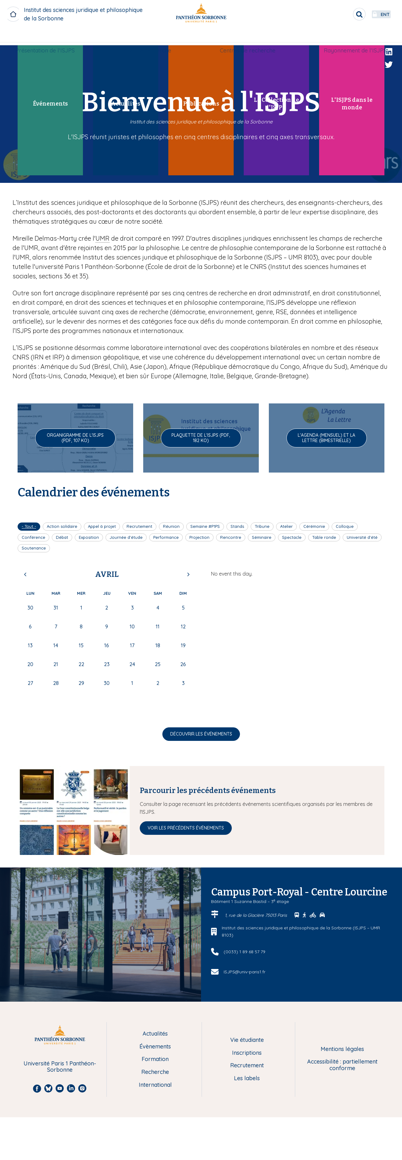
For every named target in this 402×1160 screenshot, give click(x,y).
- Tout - (29, 526)
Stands (237, 526)
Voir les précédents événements (186, 828)
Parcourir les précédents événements (208, 790)
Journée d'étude (126, 537)
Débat (62, 537)
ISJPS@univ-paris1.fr (244, 972)
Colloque (345, 526)
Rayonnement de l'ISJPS (350, 36)
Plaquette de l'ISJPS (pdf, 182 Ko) (200, 437)
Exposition (89, 537)
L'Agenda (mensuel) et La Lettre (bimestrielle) (326, 437)
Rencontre (230, 537)
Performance (166, 537)
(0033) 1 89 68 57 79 (244, 952)
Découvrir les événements (201, 734)
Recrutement (139, 526)
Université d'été (362, 537)
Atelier (286, 526)
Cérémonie (314, 526)
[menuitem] (50, 36)
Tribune (262, 526)
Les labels (247, 1078)
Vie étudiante (247, 1040)
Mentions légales (342, 1049)
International (155, 1085)
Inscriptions (247, 1053)
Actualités (155, 1034)
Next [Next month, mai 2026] (188, 574)
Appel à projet (102, 526)
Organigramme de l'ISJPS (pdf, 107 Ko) (75, 437)
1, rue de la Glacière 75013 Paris (256, 915)
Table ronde (324, 537)
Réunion (171, 526)
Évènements (155, 1046)
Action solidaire (62, 526)
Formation (155, 1059)
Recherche (155, 1072)
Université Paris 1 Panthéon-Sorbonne (60, 1066)
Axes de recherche (149, 36)
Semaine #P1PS (205, 526)
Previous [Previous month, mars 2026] (25, 574)
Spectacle (292, 537)
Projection (199, 537)
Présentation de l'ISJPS (50, 36)
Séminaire (261, 537)
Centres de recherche (246, 36)
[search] (341, 14)
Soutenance (34, 547)
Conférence (33, 537)
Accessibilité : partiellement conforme (342, 1065)
